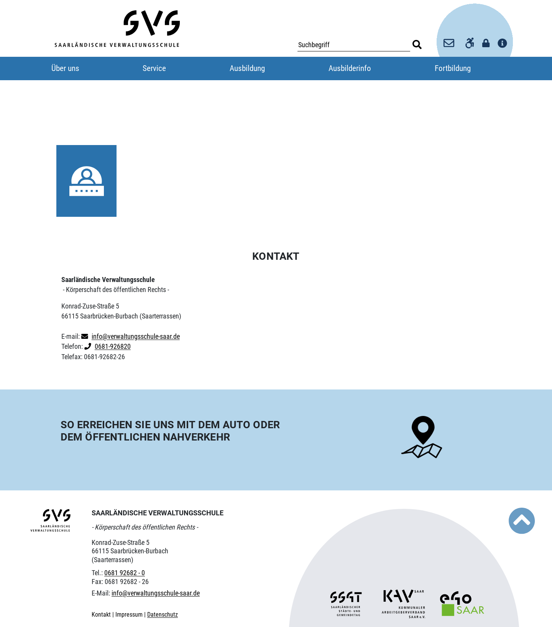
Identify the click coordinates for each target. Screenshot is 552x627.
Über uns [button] (65, 68)
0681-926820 (113, 346)
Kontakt (102, 614)
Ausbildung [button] (247, 68)
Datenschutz (162, 614)
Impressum (129, 614)
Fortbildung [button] (453, 68)
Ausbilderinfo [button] (350, 68)
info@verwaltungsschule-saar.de (136, 336)
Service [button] (154, 68)
